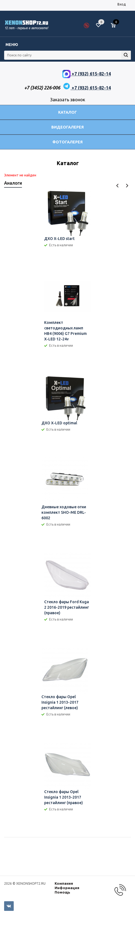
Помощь (62, 892)
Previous (118, 186)
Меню (11, 44)
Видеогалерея (67, 127)
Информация (67, 888)
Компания (64, 883)
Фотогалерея (67, 142)
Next (127, 186)
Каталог (67, 112)
